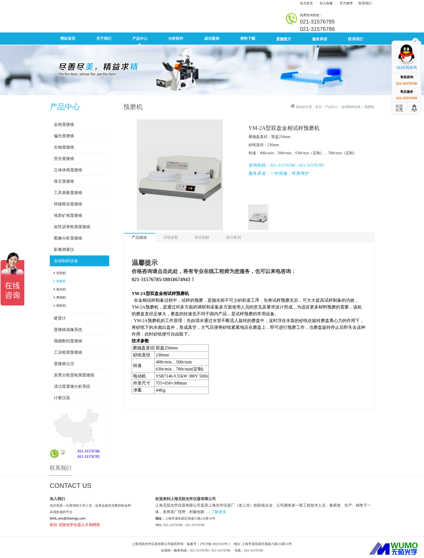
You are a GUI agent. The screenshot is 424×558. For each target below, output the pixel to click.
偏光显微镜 (64, 136)
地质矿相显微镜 (68, 215)
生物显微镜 (64, 147)
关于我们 (103, 39)
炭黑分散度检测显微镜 (74, 375)
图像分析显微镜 (68, 238)
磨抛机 (61, 297)
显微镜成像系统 (68, 329)
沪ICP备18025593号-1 (215, 544)
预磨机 (61, 281)
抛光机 (61, 289)
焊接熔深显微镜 (68, 204)
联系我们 (365, 3)
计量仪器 (62, 398)
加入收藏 (326, 3)
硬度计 (60, 318)
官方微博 (346, 3)
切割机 (61, 273)
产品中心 (139, 39)
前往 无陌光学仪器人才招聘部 (75, 525)
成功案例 (211, 39)
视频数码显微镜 (68, 341)
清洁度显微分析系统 (72, 386)
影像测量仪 (64, 249)
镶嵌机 (61, 305)
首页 (318, 107)
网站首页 (67, 39)
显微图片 (283, 39)
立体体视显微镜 (68, 170)
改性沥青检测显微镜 (72, 227)
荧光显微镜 (64, 158)
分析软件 (175, 39)
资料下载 (247, 39)
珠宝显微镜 (64, 181)
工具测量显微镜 (68, 193)
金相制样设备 (66, 261)
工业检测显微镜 (68, 352)
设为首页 (306, 3)
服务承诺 (319, 39)
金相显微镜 (64, 124)
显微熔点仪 (64, 364)
